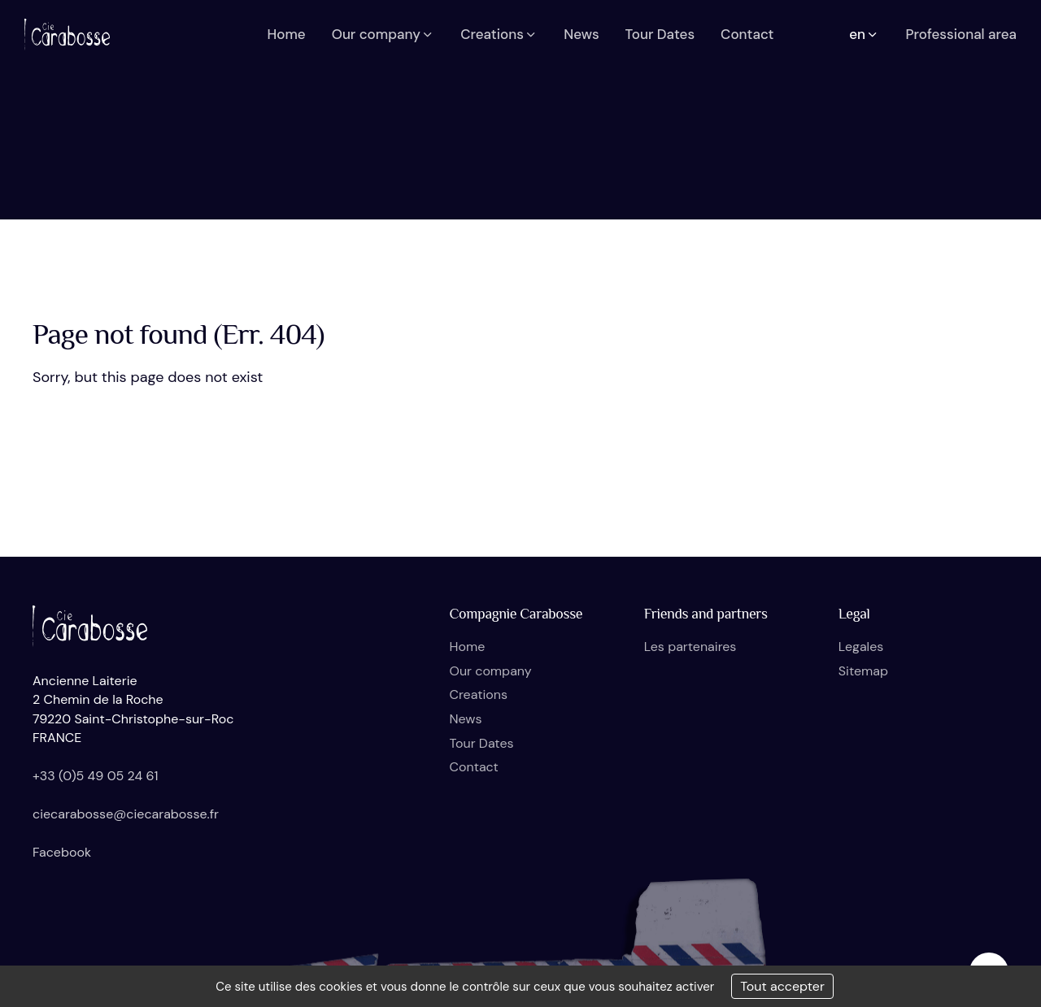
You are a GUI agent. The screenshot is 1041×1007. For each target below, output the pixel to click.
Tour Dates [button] (660, 34)
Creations (478, 694)
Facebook (62, 852)
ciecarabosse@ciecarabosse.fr (126, 814)
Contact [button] (747, 34)
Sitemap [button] (863, 670)
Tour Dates (482, 743)
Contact (474, 766)
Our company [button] (383, 34)
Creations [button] (499, 34)
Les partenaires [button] (690, 646)
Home (468, 646)
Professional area (961, 34)
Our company (491, 670)
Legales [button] (860, 646)
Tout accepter (782, 986)
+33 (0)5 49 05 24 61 (96, 775)
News (466, 718)
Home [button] (286, 34)
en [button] (864, 34)
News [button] (581, 34)
